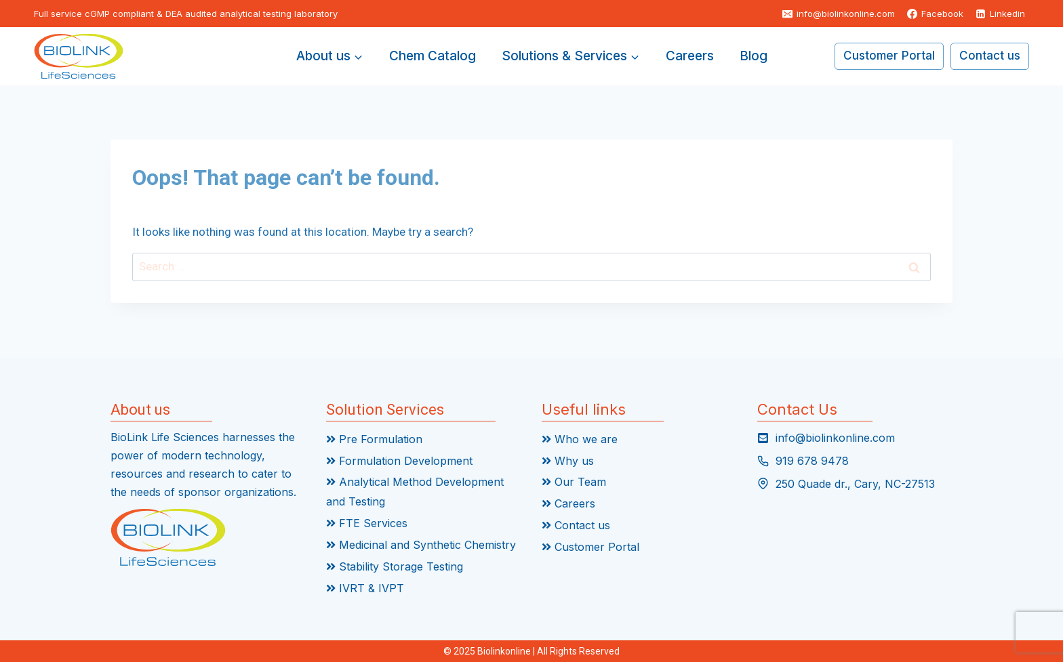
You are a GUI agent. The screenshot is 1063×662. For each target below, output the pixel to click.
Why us (568, 461)
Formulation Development (399, 461)
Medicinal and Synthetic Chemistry (421, 545)
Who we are (580, 439)
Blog (753, 56)
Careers (690, 56)
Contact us (989, 55)
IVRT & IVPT (365, 588)
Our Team (574, 482)
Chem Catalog (432, 56)
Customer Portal (889, 55)
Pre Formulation (374, 439)
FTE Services (366, 523)
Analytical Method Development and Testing (415, 491)
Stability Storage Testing (394, 566)
